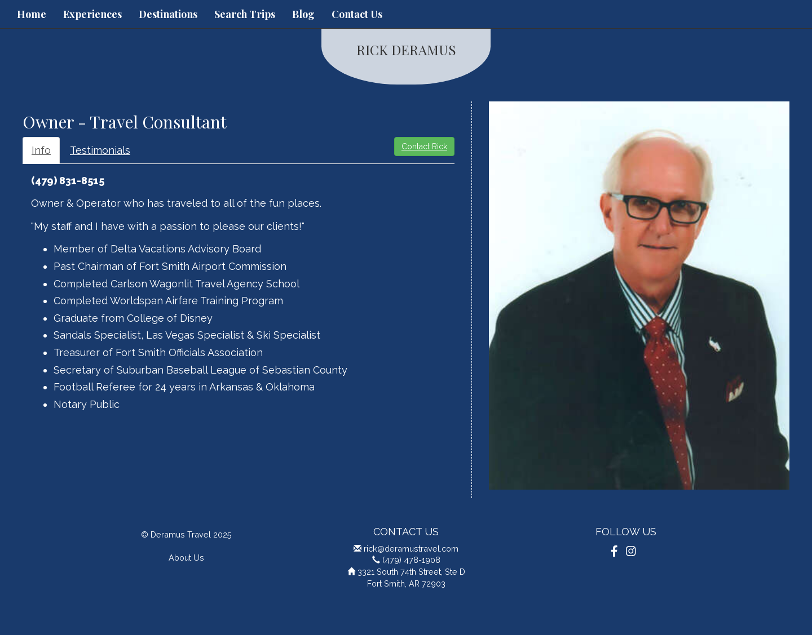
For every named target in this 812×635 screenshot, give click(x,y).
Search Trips (244, 14)
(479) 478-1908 (411, 560)
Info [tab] (41, 150)
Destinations (168, 14)
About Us (186, 557)
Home (31, 14)
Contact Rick (424, 146)
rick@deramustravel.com (411, 548)
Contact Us (357, 14)
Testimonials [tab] (100, 150)
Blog (303, 14)
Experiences (92, 14)
